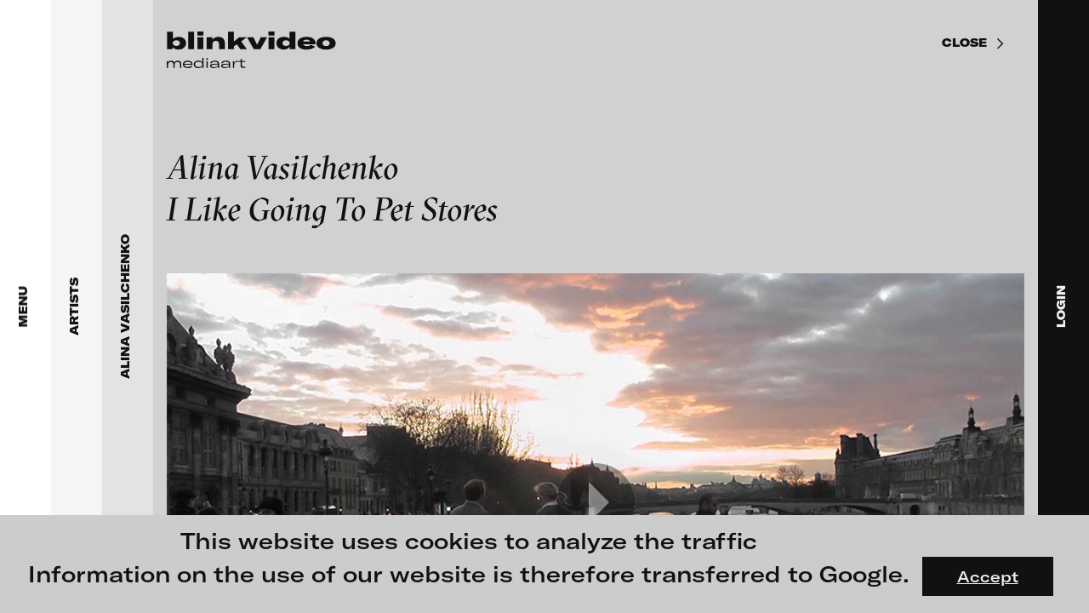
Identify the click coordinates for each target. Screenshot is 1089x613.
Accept (987, 576)
